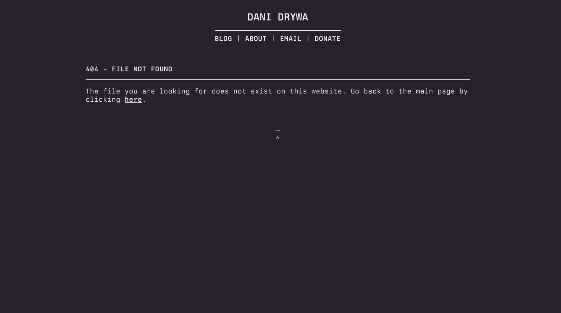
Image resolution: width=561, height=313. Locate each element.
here (133, 99)
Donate (328, 38)
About (256, 38)
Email (291, 38)
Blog (223, 38)
